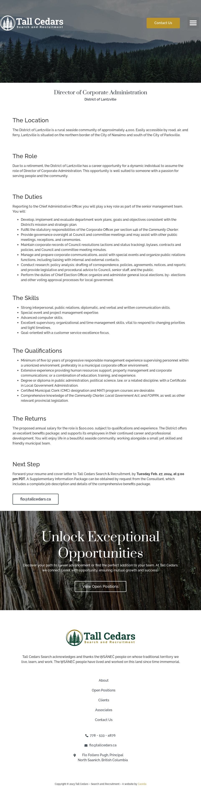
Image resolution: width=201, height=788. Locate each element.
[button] (193, 23)
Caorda (142, 784)
